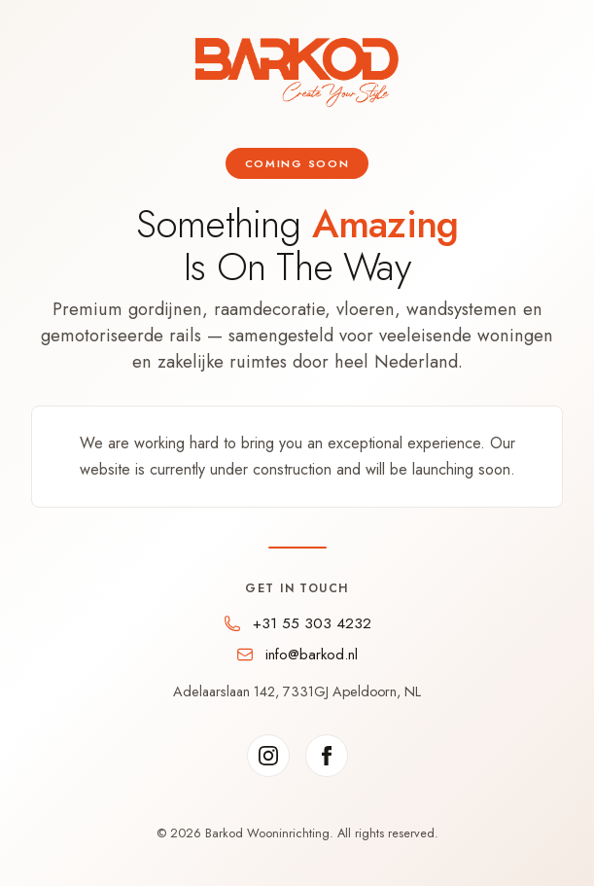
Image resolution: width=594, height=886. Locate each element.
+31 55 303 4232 (312, 623)
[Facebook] (326, 755)
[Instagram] (268, 755)
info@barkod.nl (311, 654)
